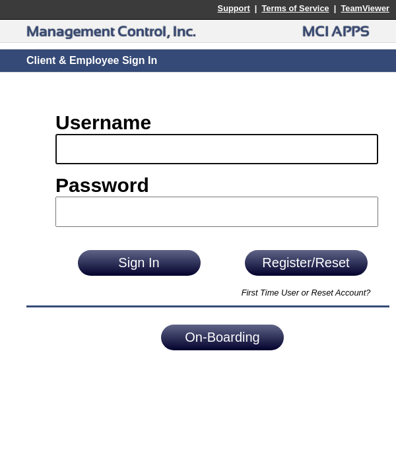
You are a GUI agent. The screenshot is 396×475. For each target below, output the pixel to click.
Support (234, 8)
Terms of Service (295, 8)
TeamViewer (365, 8)
